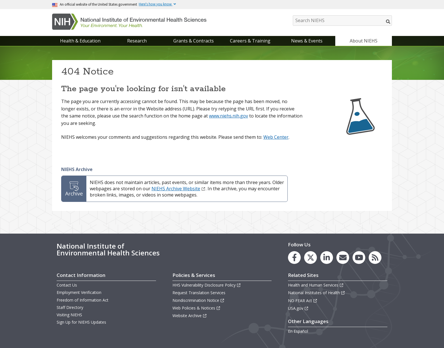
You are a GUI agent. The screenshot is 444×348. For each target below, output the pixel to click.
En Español (298, 331)
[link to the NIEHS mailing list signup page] (342, 257)
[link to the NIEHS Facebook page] (294, 257)
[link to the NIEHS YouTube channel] (359, 257)
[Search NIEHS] (342, 20)
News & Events (307, 41)
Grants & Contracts (193, 41)
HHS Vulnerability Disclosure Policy (206, 285)
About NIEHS (363, 41)
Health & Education (80, 41)
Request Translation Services (198, 292)
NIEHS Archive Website (178, 188)
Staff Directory (70, 307)
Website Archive (189, 315)
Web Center (276, 137)
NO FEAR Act (302, 300)
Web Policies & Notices (196, 308)
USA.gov (298, 308)
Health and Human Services (316, 285)
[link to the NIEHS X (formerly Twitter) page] (310, 257)
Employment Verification (79, 292)
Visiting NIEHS (69, 314)
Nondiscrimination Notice (198, 300)
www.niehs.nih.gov (228, 116)
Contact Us (67, 285)
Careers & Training (250, 41)
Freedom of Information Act (82, 300)
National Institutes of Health (316, 292)
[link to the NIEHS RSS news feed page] (375, 257)
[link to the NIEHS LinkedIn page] (326, 257)
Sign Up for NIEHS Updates (81, 322)
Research (137, 41)
